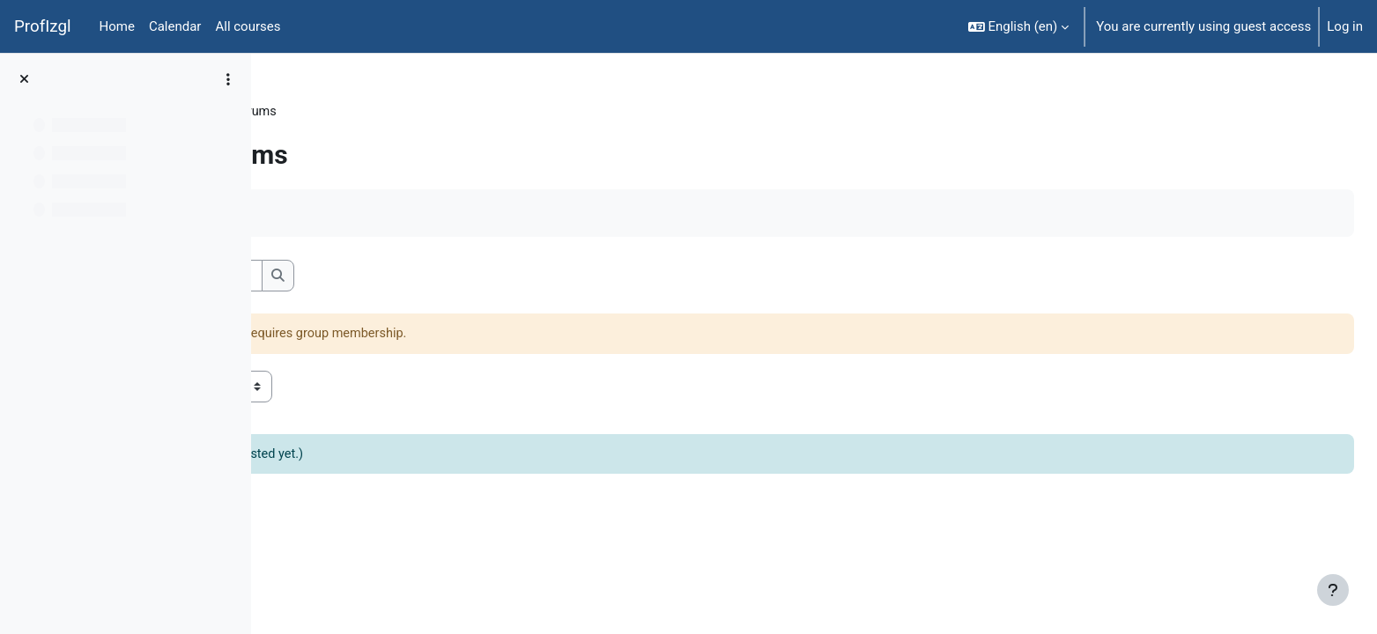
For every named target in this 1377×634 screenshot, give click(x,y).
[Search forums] (410, 277)
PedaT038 (315, 112)
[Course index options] (228, 79)
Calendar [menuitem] (175, 26)
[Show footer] (1333, 590)
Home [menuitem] (117, 26)
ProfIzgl (42, 26)
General (387, 112)
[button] (1019, 26)
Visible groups (327, 387)
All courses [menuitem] (247, 26)
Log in (1345, 26)
